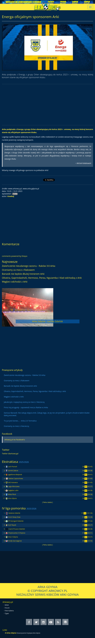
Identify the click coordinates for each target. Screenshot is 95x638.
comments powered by (14, 256)
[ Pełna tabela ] (47, 502)
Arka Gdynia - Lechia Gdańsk (47, 321)
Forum (7, 608)
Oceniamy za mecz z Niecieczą (16, 426)
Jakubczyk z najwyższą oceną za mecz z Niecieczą (24, 402)
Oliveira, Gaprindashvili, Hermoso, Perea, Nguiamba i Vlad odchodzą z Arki (42, 277)
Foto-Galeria (9, 611)
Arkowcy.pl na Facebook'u (14, 439)
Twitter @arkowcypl (10, 453)
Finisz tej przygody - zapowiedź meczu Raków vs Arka (26, 407)
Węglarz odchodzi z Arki (14, 281)
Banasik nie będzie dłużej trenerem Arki (23, 273)
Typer (7, 613)
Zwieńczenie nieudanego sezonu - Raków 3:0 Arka (28, 265)
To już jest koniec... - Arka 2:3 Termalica (20, 421)
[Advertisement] (47, 105)
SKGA (7, 605)
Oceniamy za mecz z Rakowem (18, 269)
